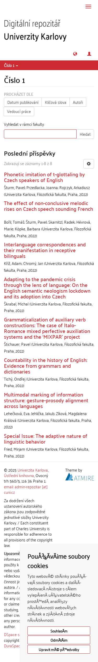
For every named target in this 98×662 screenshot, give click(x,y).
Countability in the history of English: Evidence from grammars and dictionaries (45, 365)
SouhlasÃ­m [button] (58, 630)
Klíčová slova (55, 102)
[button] (75, 53)
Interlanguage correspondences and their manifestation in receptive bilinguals (45, 249)
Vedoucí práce (19, 111)
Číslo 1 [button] (11, 65)
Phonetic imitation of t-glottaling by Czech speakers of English (44, 176)
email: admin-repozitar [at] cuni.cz (26, 489)
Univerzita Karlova (33, 469)
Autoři (78, 102)
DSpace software (18, 634)
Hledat (85, 134)
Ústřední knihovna (19, 475)
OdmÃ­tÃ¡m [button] (58, 640)
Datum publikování (22, 102)
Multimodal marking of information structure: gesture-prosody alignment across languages (46, 399)
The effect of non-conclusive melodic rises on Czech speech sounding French (48, 205)
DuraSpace (13, 645)
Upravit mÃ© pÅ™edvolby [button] (59, 649)
